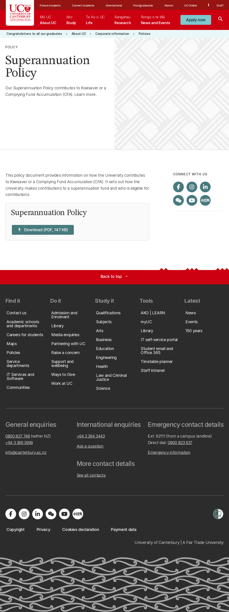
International (114, 5)
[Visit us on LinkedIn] (205, 187)
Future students (50, 5)
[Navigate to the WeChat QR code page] (178, 200)
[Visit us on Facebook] (178, 187)
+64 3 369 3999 (19, 442)
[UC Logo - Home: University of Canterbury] (20, 13)
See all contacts (91, 475)
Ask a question (90, 446)
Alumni (168, 5)
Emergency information (169, 452)
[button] (195, 20)
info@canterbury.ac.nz (25, 452)
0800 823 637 (180, 442)
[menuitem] (48, 20)
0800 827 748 (17, 436)
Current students (83, 5)
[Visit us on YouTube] (192, 200)
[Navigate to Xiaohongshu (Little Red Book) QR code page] (205, 200)
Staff (220, 5)
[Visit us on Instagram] (192, 187)
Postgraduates (143, 5)
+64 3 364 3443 (91, 436)
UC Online (190, 5)
